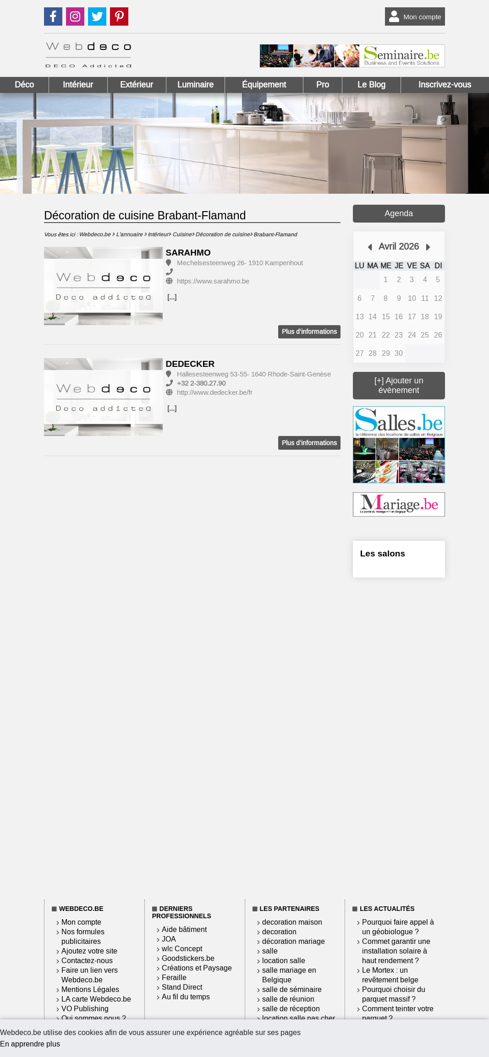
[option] (103, 286)
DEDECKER (190, 364)
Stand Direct (182, 987)
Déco (24, 84)
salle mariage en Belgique (289, 975)
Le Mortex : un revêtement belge (390, 975)
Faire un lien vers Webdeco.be (89, 975)
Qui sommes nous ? (93, 1018)
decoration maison (292, 922)
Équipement (264, 84)
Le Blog (371, 84)
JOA (169, 939)
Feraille (174, 977)
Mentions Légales (90, 989)
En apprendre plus (30, 1044)
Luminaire (195, 84)
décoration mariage (293, 941)
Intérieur (78, 84)
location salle (283, 960)
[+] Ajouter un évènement (398, 385)
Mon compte (413, 16)
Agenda (399, 213)
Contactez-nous (87, 960)
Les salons (382, 553)
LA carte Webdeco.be (96, 999)
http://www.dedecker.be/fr (215, 392)
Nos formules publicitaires (82, 936)
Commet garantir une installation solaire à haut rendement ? (396, 951)
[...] (171, 297)
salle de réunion (288, 999)
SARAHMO (188, 252)
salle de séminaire (292, 989)
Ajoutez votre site (89, 951)
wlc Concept (182, 948)
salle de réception (291, 1008)
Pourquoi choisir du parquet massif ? (393, 994)
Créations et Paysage (197, 968)
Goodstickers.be (188, 958)
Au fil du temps (186, 997)
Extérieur (136, 84)
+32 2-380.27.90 (201, 383)
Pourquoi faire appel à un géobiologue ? (398, 927)
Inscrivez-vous (444, 84)
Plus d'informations (309, 331)
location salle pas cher (298, 1018)
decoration (279, 932)
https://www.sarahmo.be (213, 281)
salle (270, 951)
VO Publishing (85, 1008)
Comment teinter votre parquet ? (398, 1013)
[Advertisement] (399, 736)
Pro (322, 84)
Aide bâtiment (184, 929)
